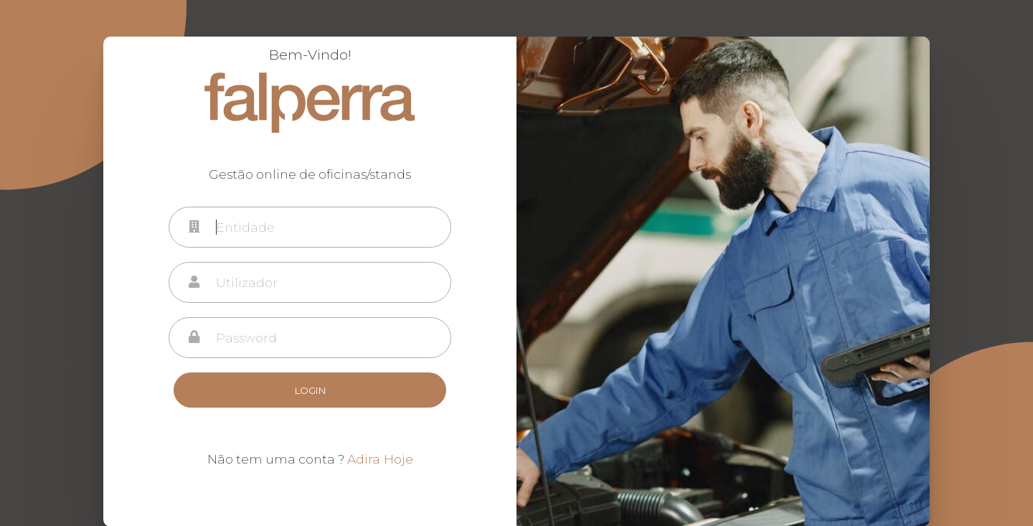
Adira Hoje (380, 458)
